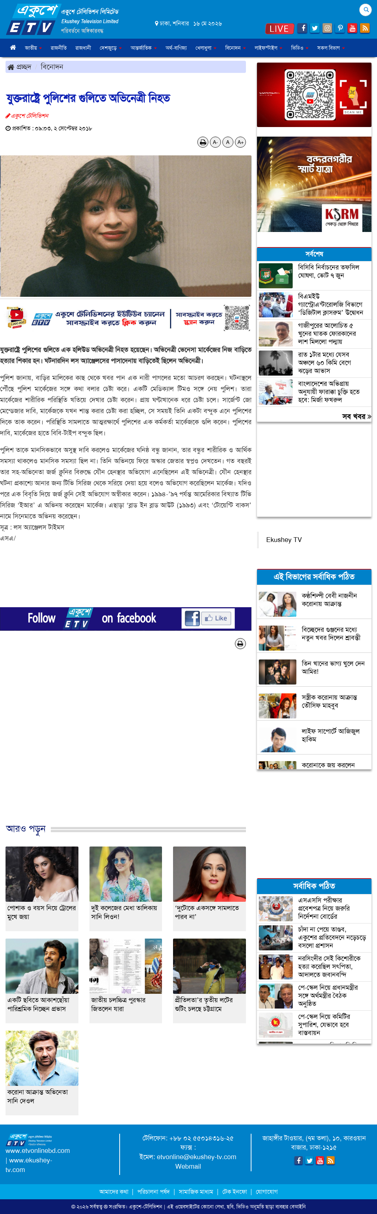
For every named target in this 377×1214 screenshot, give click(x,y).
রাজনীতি (59, 48)
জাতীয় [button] (33, 48)
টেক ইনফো (235, 1192)
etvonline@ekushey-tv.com (196, 1157)
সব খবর (356, 416)
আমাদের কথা (114, 1192)
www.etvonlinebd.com (38, 1150)
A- (215, 142)
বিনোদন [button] (235, 48)
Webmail (188, 1166)
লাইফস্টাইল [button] (268, 48)
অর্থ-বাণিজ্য (176, 48)
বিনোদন (52, 66)
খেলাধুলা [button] (205, 48)
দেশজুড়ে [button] (111, 48)
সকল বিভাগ (331, 48)
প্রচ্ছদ (19, 66)
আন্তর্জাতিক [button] (144, 48)
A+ (240, 142)
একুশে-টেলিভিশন (145, 1206)
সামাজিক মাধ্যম (196, 1192)
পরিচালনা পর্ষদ (153, 1192)
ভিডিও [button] (300, 48)
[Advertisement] (126, 744)
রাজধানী (83, 48)
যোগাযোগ (267, 1192)
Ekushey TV (284, 539)
